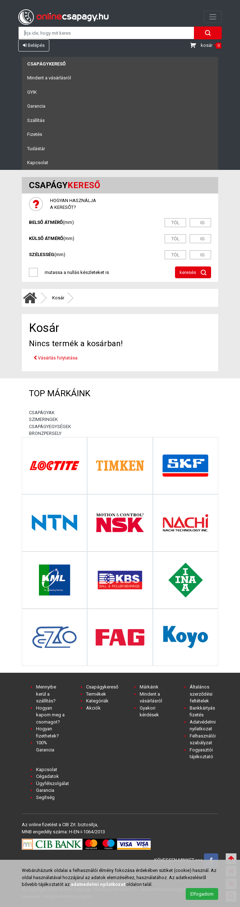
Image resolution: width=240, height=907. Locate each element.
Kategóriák (97, 700)
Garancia (36, 106)
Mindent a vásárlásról (49, 77)
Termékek (96, 694)
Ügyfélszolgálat (52, 783)
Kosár (58, 297)
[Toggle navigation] (213, 17)
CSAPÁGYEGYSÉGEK (50, 426)
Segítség (45, 797)
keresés (193, 273)
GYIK (32, 92)
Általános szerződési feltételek (201, 693)
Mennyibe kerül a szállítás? (46, 693)
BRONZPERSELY (45, 433)
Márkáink (149, 687)
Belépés (34, 45)
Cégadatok (47, 776)
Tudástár (36, 148)
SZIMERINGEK (43, 419)
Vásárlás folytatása (56, 358)
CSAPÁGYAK (42, 412)
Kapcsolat (37, 162)
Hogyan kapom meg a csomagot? (50, 715)
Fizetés (34, 134)
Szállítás (36, 120)
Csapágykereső (46, 64)
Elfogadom (202, 894)
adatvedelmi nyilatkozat (98, 884)
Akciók (93, 708)
